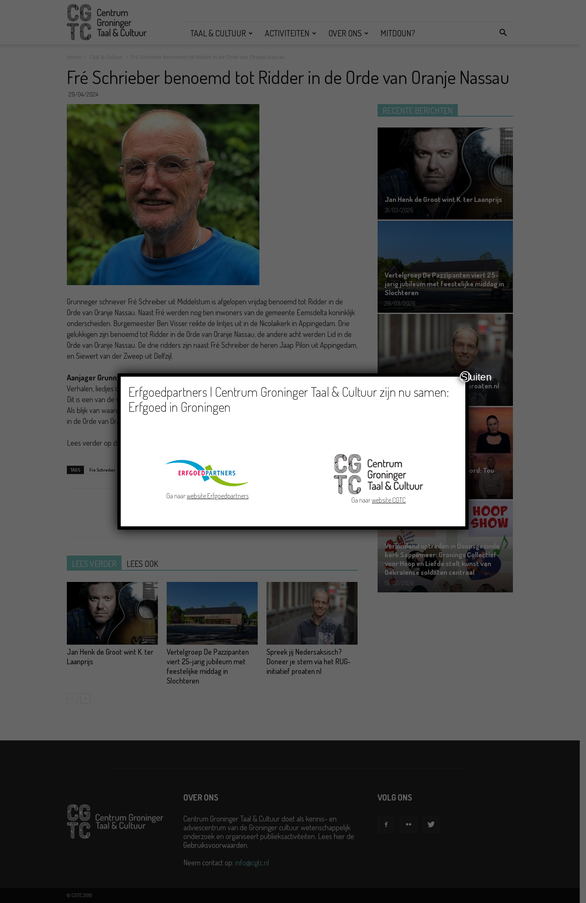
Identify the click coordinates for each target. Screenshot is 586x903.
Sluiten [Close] (466, 376)
